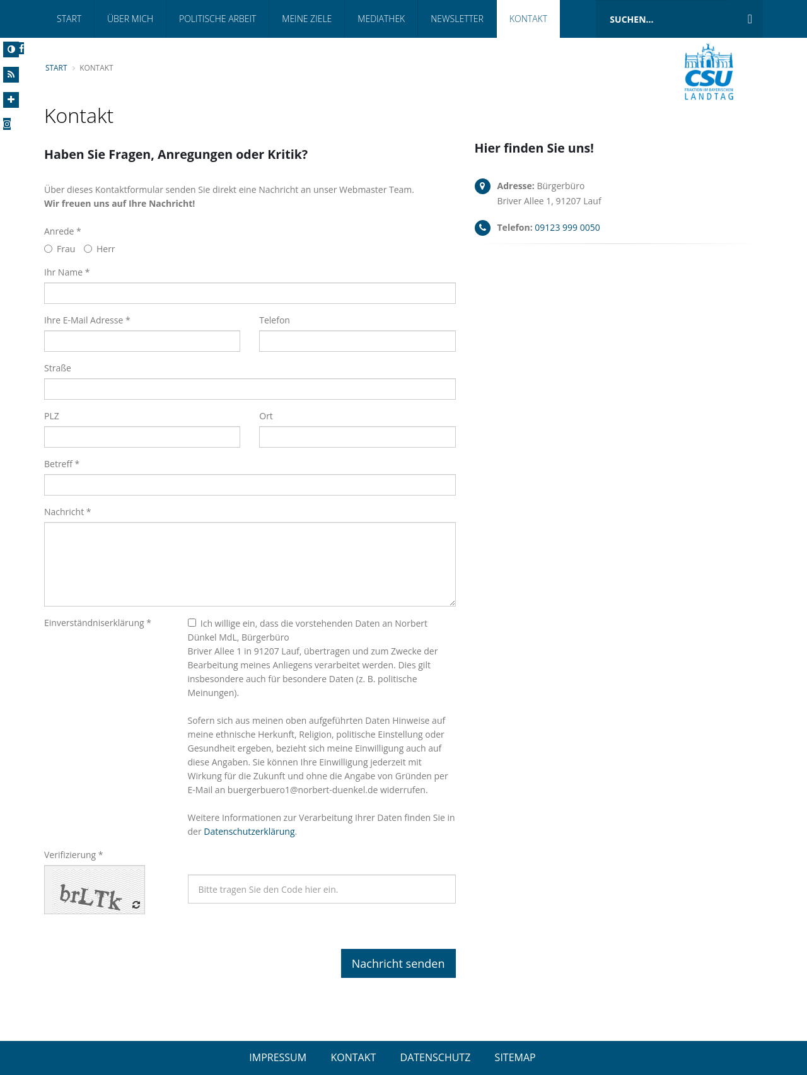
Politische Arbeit (217, 19)
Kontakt (528, 19)
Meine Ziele (307, 19)
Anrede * (62, 231)
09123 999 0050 (567, 227)
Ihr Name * (67, 272)
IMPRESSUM (277, 1057)
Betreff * (61, 464)
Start (69, 19)
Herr (99, 249)
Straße (57, 368)
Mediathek (381, 19)
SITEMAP (515, 1057)
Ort (266, 416)
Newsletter (457, 19)
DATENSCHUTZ (435, 1057)
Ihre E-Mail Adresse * (87, 320)
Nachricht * (67, 512)
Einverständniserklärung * (97, 623)
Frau (59, 249)
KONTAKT (353, 1057)
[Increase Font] (11, 100)
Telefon (274, 320)
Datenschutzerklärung (249, 831)
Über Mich (130, 19)
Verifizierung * (73, 855)
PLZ (51, 416)
